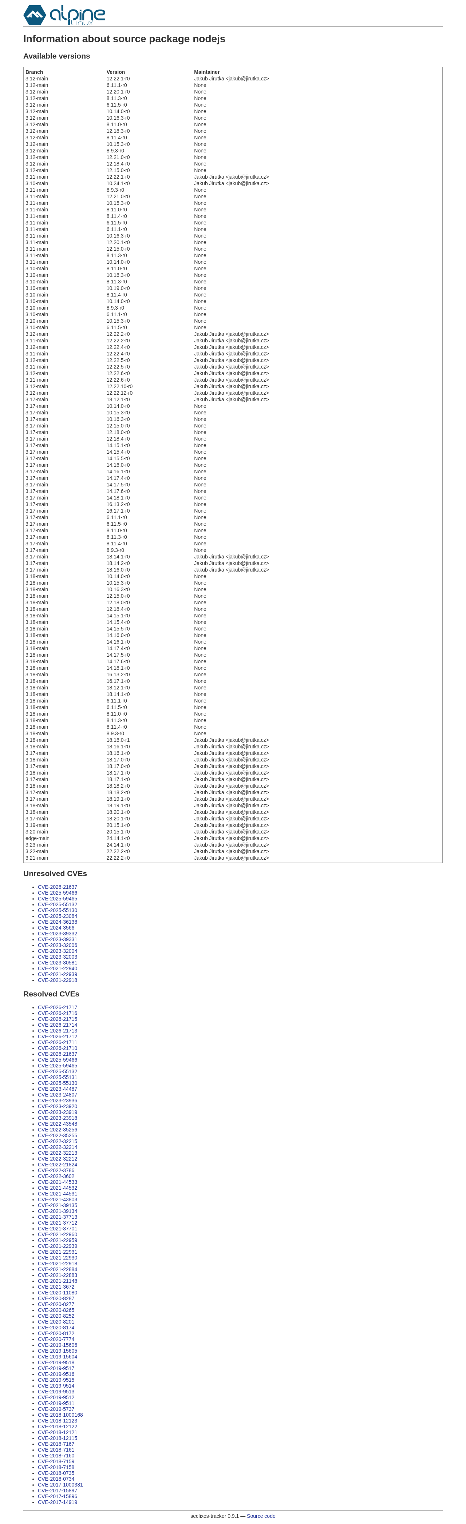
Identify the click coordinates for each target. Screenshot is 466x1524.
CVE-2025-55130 (57, 910)
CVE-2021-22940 (57, 968)
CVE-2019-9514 (56, 1386)
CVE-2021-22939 (57, 974)
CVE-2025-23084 (57, 916)
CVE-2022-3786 (56, 1170)
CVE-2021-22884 (57, 1269)
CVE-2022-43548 (57, 1124)
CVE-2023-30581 (57, 963)
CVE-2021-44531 (57, 1194)
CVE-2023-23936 (57, 1100)
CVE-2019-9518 (56, 1362)
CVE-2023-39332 (57, 933)
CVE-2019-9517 (56, 1368)
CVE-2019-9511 (56, 1403)
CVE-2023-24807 (57, 1095)
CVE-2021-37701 (57, 1228)
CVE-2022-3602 (56, 1176)
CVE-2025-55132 (57, 904)
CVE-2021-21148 (57, 1281)
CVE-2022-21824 (57, 1164)
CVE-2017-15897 (57, 1490)
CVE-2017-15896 (57, 1496)
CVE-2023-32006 (57, 945)
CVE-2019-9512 (56, 1397)
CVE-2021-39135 (57, 1205)
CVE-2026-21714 (57, 1025)
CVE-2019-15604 (57, 1357)
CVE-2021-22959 (57, 1240)
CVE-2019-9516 (56, 1374)
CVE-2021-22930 (57, 1258)
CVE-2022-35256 (57, 1130)
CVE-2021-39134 (57, 1211)
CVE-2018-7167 (56, 1444)
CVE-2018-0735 (56, 1473)
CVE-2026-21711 (57, 1042)
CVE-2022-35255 (57, 1135)
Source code (261, 1516)
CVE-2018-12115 (57, 1438)
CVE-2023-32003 (57, 957)
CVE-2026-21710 (57, 1048)
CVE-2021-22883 (57, 1275)
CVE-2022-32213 (57, 1153)
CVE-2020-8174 (56, 1327)
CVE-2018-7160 (56, 1456)
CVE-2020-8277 (56, 1304)
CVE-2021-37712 (57, 1223)
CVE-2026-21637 (57, 887)
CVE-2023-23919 (57, 1112)
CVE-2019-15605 (57, 1351)
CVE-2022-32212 (57, 1159)
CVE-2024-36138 (57, 922)
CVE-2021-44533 (57, 1182)
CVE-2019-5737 (56, 1409)
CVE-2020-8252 (56, 1316)
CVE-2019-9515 (56, 1380)
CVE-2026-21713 (57, 1031)
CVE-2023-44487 (57, 1089)
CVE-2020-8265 (56, 1310)
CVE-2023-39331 (57, 939)
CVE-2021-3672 (56, 1287)
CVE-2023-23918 (57, 1118)
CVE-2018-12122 (57, 1426)
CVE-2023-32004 (57, 951)
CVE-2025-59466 (57, 893)
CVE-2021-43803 (57, 1199)
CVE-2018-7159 (56, 1461)
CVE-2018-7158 (56, 1467)
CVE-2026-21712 (57, 1036)
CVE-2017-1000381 (60, 1485)
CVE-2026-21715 (57, 1019)
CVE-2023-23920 (57, 1106)
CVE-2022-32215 (57, 1141)
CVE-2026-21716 (57, 1013)
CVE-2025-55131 (57, 1077)
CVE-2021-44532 (57, 1188)
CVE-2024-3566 (56, 928)
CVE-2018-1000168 (60, 1415)
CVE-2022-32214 (57, 1147)
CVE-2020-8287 (56, 1298)
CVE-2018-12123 (57, 1421)
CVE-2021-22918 (57, 980)
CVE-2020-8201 (56, 1322)
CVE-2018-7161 (56, 1450)
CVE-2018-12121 (57, 1432)
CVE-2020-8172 (56, 1333)
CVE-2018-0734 (56, 1479)
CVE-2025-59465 (57, 899)
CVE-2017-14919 (57, 1502)
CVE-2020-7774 (56, 1339)
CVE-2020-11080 (57, 1293)
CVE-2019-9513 (56, 1391)
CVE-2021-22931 (57, 1252)
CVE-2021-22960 (57, 1234)
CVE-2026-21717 (57, 1007)
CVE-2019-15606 (57, 1345)
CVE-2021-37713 (57, 1217)
